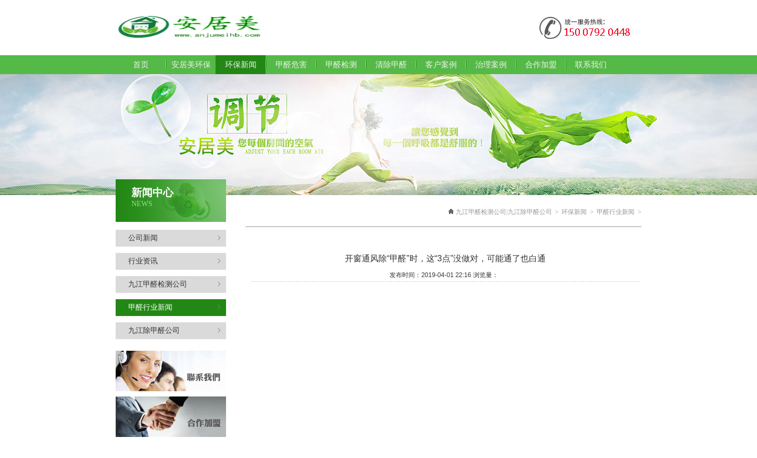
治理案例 (491, 64)
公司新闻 (174, 238)
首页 (141, 64)
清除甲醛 (391, 64)
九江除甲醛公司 (174, 330)
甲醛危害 (291, 64)
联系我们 (591, 64)
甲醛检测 (341, 64)
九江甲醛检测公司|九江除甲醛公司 (503, 212)
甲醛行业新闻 (174, 307)
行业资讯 (174, 261)
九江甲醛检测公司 (174, 284)
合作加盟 (541, 64)
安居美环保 (191, 64)
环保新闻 (574, 212)
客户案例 (441, 64)
